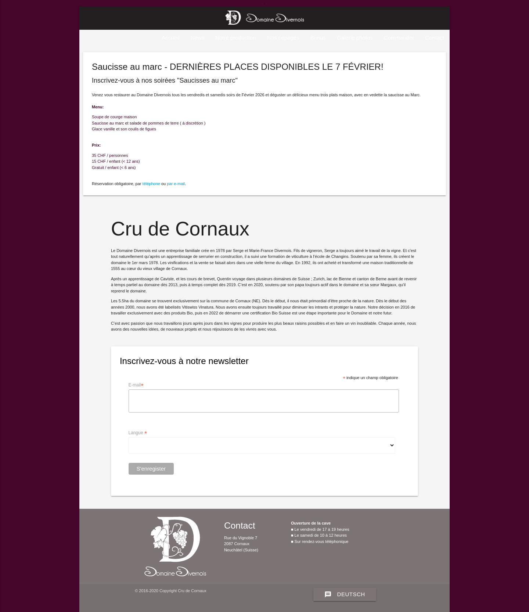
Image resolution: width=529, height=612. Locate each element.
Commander (399, 38)
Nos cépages (283, 38)
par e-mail (176, 183)
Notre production (235, 38)
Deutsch (344, 594)
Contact (434, 38)
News (198, 38)
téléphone (151, 183)
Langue (138, 433)
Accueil (170, 38)
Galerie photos (355, 38)
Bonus (318, 38)
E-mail (136, 385)
